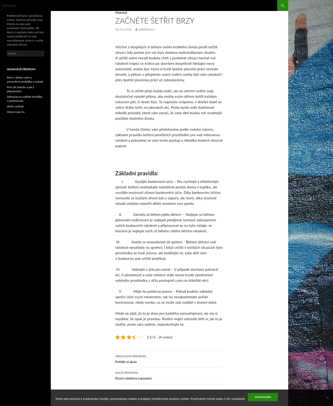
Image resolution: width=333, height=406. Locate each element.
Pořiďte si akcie (169, 359)
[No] (327, 397)
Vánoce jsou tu (15, 112)
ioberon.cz (146, 29)
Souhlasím (263, 397)
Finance (121, 12)
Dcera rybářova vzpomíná (169, 375)
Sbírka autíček (15, 106)
